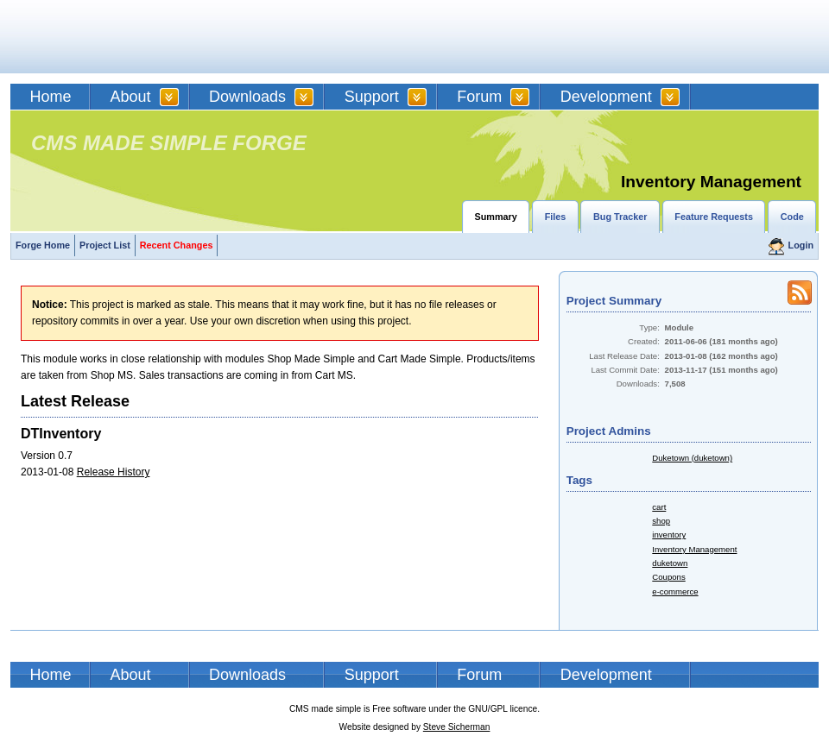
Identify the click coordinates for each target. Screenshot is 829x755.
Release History (113, 472)
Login (800, 245)
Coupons (668, 577)
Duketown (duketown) (692, 457)
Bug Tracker (620, 216)
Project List (104, 245)
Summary (496, 216)
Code (792, 216)
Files (555, 216)
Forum (479, 96)
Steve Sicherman (456, 727)
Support (372, 96)
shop (661, 520)
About (131, 96)
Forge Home (43, 245)
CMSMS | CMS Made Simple (134, 36)
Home (51, 96)
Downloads (247, 96)
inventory (669, 534)
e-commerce (675, 591)
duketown (669, 563)
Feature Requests (713, 216)
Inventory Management (694, 549)
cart (659, 507)
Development (606, 96)
